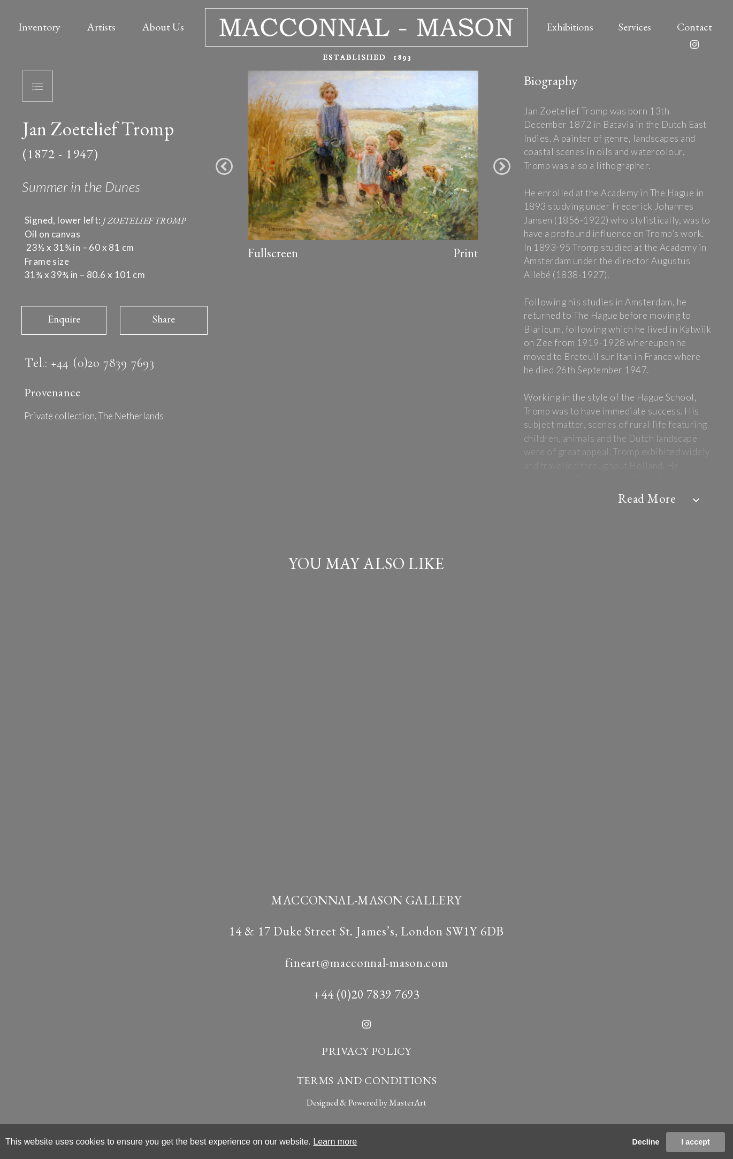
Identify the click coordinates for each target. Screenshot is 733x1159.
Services (635, 27)
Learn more (335, 1141)
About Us (163, 27)
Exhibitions (569, 27)
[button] (224, 166)
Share (163, 319)
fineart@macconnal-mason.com (366, 963)
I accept (695, 1142)
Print (465, 253)
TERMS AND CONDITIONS (366, 1080)
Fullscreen (273, 253)
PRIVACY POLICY (366, 1051)
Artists (101, 27)
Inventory (39, 27)
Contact (694, 27)
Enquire (64, 319)
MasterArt (407, 1102)
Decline (645, 1142)
